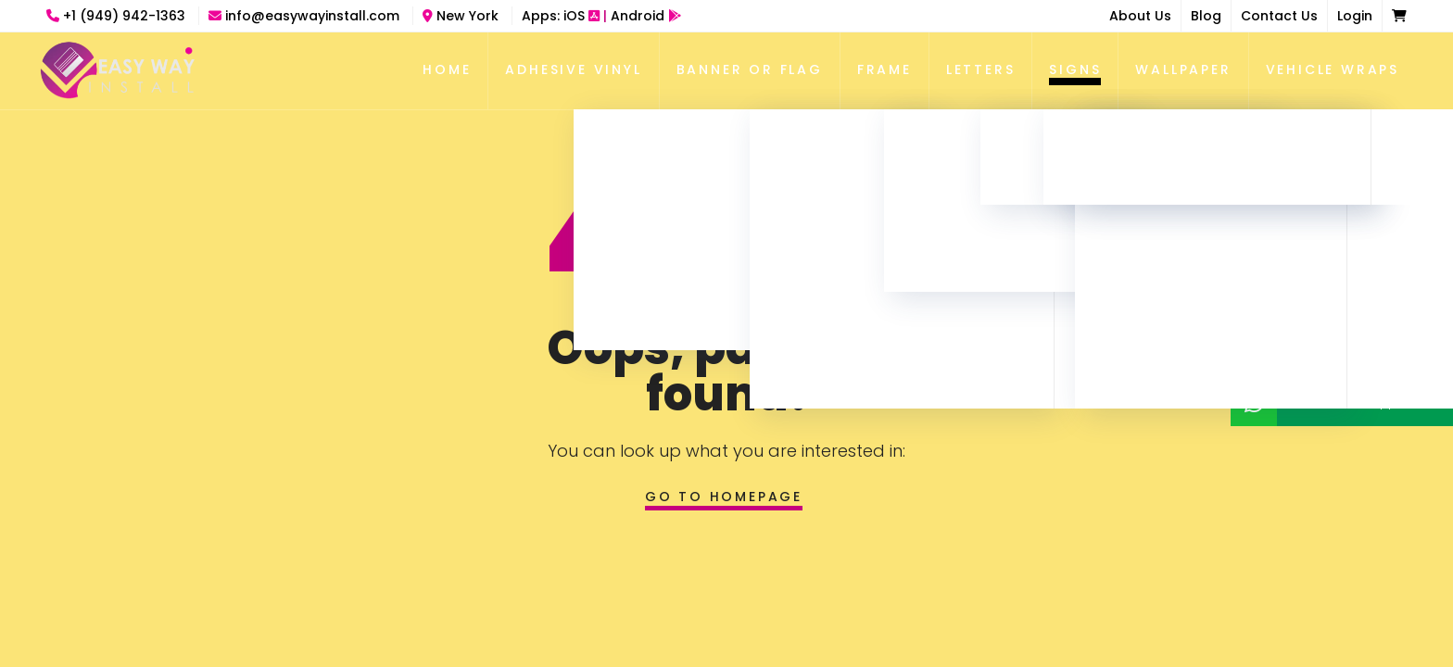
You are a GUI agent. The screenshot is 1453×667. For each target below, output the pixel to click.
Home (447, 69)
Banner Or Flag (749, 69)
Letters (981, 69)
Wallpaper (1183, 69)
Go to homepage (723, 496)
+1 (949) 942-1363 (117, 15)
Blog (1206, 15)
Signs (1075, 69)
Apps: (601, 15)
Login (1354, 15)
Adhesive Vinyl (573, 69)
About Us (1140, 15)
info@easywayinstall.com (305, 15)
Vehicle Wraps (1332, 69)
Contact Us (1279, 15)
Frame (884, 69)
